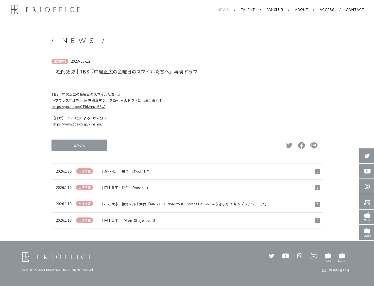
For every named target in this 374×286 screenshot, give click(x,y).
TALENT (248, 9)
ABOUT (301, 9)
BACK (79, 145)
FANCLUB (275, 9)
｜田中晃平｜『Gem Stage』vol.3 (128, 220)
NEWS (223, 9)
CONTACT (355, 9)
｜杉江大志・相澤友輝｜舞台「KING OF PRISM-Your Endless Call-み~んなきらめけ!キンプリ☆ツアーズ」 (184, 203)
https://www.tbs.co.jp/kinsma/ (76, 124)
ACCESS (327, 9)
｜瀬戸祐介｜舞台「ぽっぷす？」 (127, 171)
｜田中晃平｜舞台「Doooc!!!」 (125, 187)
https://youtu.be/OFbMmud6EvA (78, 106)
